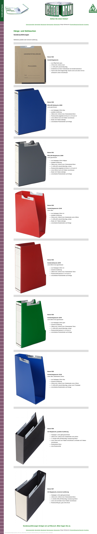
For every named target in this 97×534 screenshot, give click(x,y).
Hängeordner (57, 24)
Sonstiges (86, 24)
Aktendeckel (43, 24)
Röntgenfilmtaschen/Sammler (77, 24)
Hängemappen (50, 24)
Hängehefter (37, 24)
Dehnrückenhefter (30, 24)
